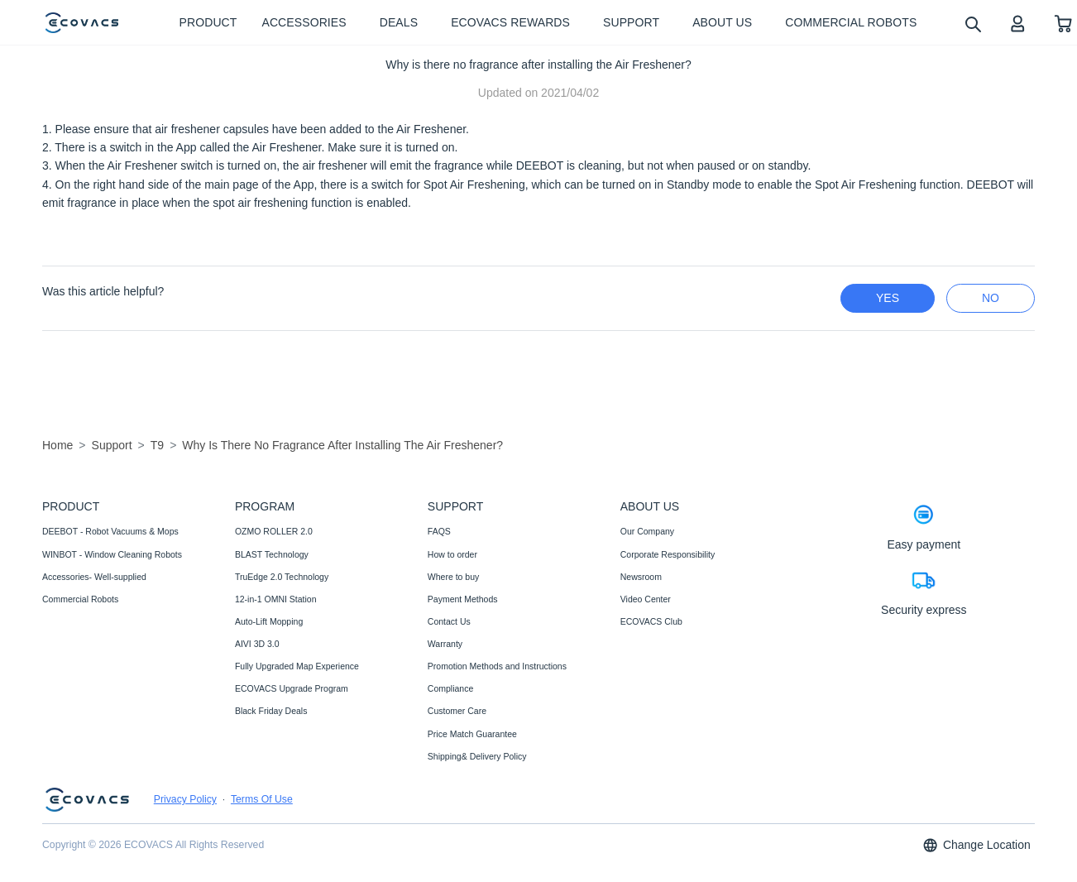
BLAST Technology (272, 554)
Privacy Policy (185, 799)
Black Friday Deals (271, 711)
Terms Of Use (262, 799)
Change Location (976, 845)
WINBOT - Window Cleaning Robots (112, 554)
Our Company (647, 531)
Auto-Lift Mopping (269, 621)
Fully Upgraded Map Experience (297, 666)
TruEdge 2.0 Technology (281, 577)
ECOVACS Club (651, 621)
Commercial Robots (80, 599)
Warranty (445, 644)
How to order (452, 554)
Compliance (450, 688)
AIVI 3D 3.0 (257, 644)
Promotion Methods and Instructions (497, 666)
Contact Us (449, 621)
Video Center (645, 599)
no (990, 297)
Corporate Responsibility (667, 554)
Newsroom (641, 577)
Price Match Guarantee (472, 734)
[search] (972, 23)
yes (887, 297)
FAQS (439, 531)
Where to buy (453, 577)
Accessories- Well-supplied (94, 577)
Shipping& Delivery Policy (477, 756)
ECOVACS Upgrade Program (291, 688)
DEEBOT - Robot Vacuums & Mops (110, 531)
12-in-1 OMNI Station (276, 599)
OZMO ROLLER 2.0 (274, 531)
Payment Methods (463, 599)
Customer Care (457, 711)
